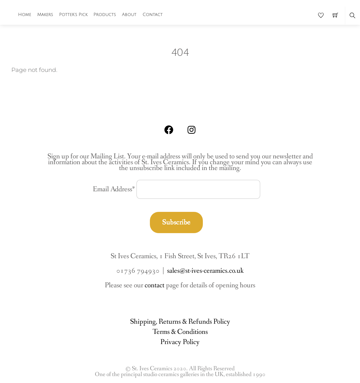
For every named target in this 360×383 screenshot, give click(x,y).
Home (24, 14)
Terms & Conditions (180, 332)
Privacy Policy (180, 342)
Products (104, 14)
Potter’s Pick (73, 14)
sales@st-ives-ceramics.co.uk (205, 271)
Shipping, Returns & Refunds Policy (180, 322)
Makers (45, 14)
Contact (153, 14)
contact (154, 285)
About (129, 14)
